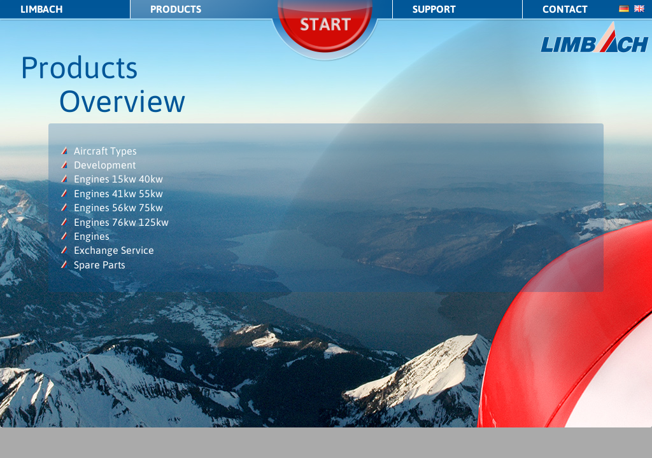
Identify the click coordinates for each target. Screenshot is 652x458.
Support (434, 9)
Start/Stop (326, 41)
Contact (565, 9)
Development (105, 164)
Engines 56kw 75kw (118, 207)
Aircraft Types (105, 150)
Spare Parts (99, 264)
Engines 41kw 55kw (118, 193)
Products (175, 9)
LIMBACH (41, 9)
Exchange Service (114, 250)
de (624, 8)
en (639, 8)
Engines (92, 236)
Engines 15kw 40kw (118, 178)
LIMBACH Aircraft (595, 37)
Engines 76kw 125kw (121, 222)
